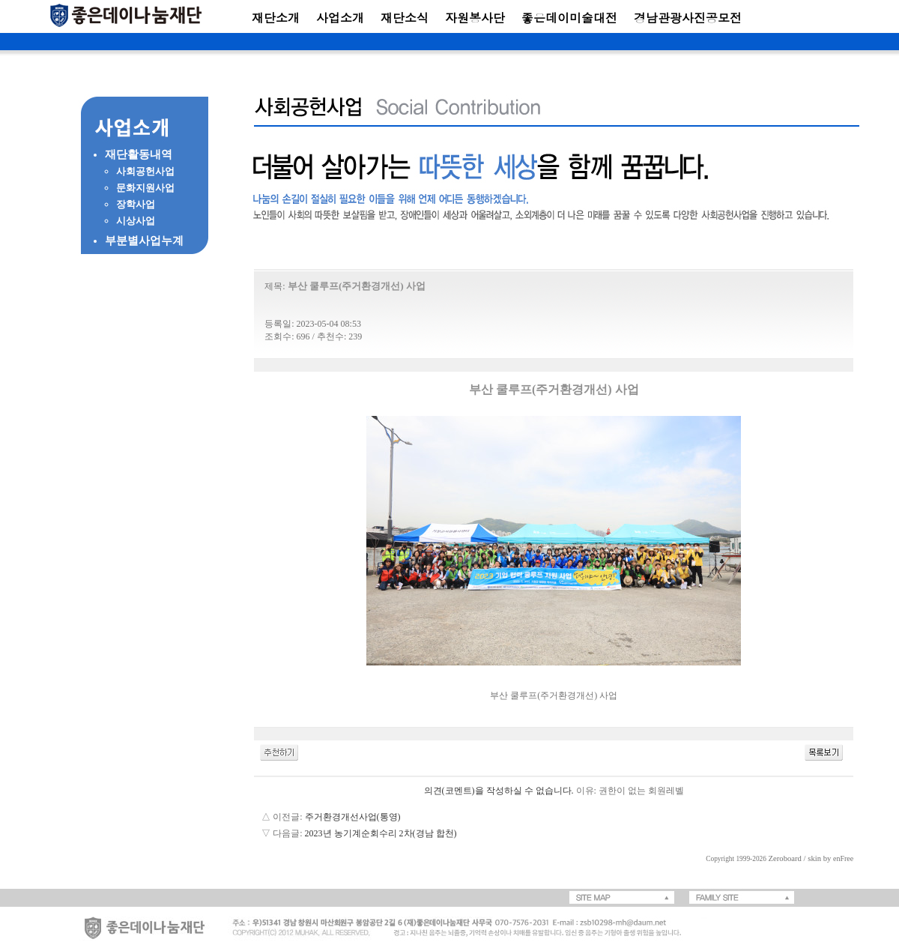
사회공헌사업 (145, 171)
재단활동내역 (138, 154)
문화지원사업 (145, 187)
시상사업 (135, 220)
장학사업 (135, 204)
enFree (843, 858)
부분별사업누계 (144, 241)
